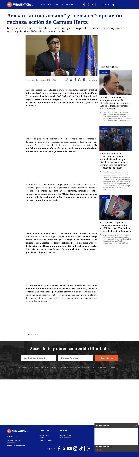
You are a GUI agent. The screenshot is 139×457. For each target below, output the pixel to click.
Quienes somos (44, 391)
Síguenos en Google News (16, 400)
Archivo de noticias (66, 393)
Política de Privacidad (45, 395)
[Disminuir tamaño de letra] (108, 5)
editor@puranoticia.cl (14, 396)
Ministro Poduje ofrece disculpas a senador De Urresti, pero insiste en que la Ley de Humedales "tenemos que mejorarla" (115, 104)
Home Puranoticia (65, 391)
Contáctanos (11, 398)
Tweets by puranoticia (111, 385)
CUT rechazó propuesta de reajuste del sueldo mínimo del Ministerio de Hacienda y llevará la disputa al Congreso (115, 227)
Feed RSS (42, 393)
